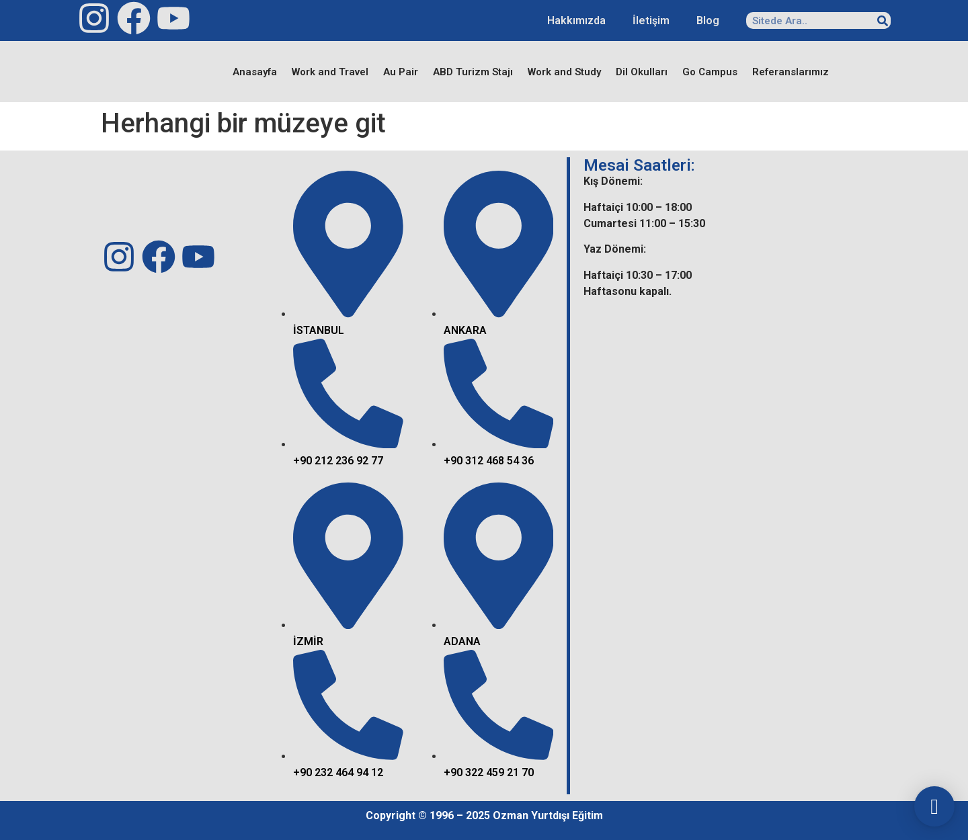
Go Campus (709, 72)
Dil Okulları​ (642, 72)
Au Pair (400, 72)
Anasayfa (255, 72)
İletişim (651, 20)
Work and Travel (330, 72)
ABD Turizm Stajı (473, 72)
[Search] (882, 20)
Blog (707, 20)
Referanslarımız (790, 72)
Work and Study (564, 72)
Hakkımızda (576, 20)
